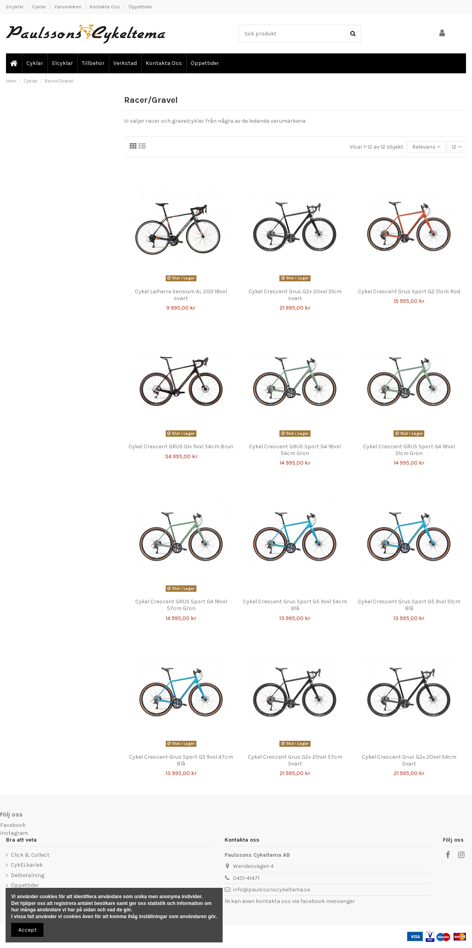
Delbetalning (27, 875)
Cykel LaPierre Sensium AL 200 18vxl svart (181, 295)
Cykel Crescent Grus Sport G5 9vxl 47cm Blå (181, 760)
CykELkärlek (27, 865)
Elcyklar (15, 7)
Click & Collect (30, 855)
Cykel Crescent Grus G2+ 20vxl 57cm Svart (295, 760)
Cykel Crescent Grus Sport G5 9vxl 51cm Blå (409, 605)
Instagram (14, 833)
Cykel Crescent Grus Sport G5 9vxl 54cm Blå (295, 605)
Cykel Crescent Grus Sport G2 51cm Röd (409, 291)
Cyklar (39, 7)
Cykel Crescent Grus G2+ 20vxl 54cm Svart (409, 760)
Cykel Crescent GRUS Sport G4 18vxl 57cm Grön (181, 605)
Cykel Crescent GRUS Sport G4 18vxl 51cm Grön (409, 450)
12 (456, 146)
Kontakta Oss (105, 7)
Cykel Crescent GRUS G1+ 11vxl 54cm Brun (180, 446)
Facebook (13, 825)
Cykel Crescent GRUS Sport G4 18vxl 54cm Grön (295, 450)
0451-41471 (246, 878)
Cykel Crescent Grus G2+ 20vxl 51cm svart (295, 295)
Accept (27, 929)
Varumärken (68, 7)
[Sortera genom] (426, 147)
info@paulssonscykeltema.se (271, 889)
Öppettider (140, 7)
